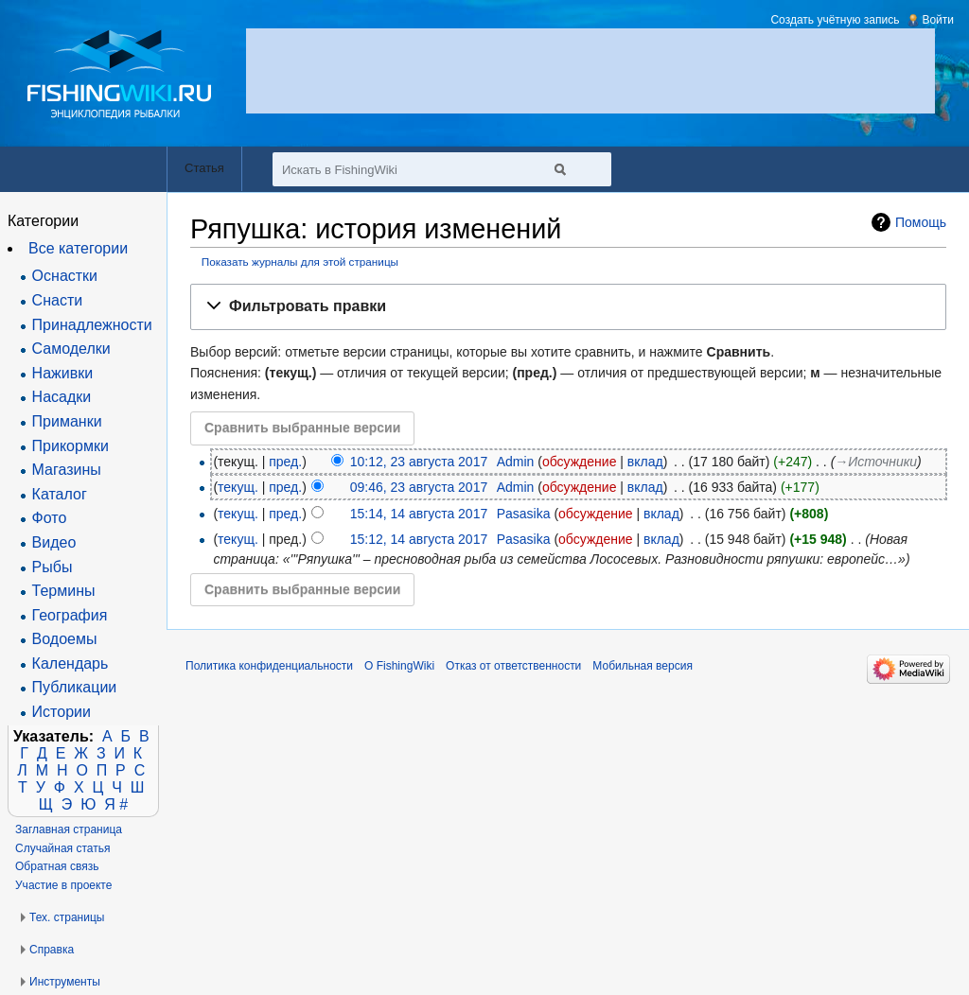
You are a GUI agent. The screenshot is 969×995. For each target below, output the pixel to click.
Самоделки (71, 348)
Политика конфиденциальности (269, 665)
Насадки (62, 397)
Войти (938, 19)
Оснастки (64, 276)
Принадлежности (92, 325)
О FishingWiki (399, 665)
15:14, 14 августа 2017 (419, 513)
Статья (204, 168)
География (70, 615)
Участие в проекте (63, 885)
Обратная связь (56, 866)
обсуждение (579, 461)
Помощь (920, 222)
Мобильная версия (642, 665)
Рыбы (52, 567)
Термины (64, 591)
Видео (54, 542)
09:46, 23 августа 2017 (419, 487)
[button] (568, 306)
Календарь (70, 663)
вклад (645, 461)
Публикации (74, 687)
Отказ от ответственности (513, 665)
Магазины (66, 470)
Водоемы (64, 639)
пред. (285, 461)
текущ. (238, 487)
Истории (61, 712)
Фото (49, 518)
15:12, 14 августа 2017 (419, 539)
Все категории (78, 248)
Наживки (63, 373)
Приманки (67, 421)
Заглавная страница (68, 829)
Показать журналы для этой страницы (300, 261)
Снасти (57, 300)
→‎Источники (876, 461)
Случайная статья (62, 848)
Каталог (59, 494)
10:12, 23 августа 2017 (419, 461)
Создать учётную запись (834, 19)
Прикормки (70, 446)
